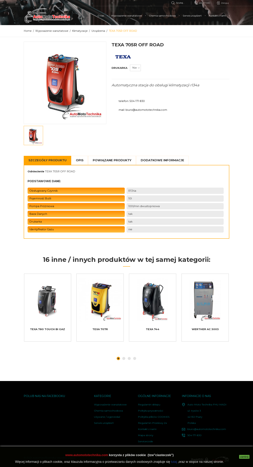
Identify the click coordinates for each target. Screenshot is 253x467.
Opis (79, 160)
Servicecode (145, 441)
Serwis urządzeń (192, 15)
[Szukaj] (181, 2)
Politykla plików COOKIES (154, 416)
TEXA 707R (100, 329)
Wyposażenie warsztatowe (126, 15)
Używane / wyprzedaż (107, 416)
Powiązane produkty (112, 160)
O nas (101, 15)
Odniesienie (36, 171)
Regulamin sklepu (149, 404)
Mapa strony (145, 435)
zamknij (244, 456)
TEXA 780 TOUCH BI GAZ (47, 329)
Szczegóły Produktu (47, 160)
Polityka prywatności (150, 410)
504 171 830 (202, 3)
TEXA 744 (152, 329)
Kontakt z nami (217, 15)
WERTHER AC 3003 (205, 329)
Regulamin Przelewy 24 (152, 423)
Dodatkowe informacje (162, 160)
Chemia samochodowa (162, 15)
